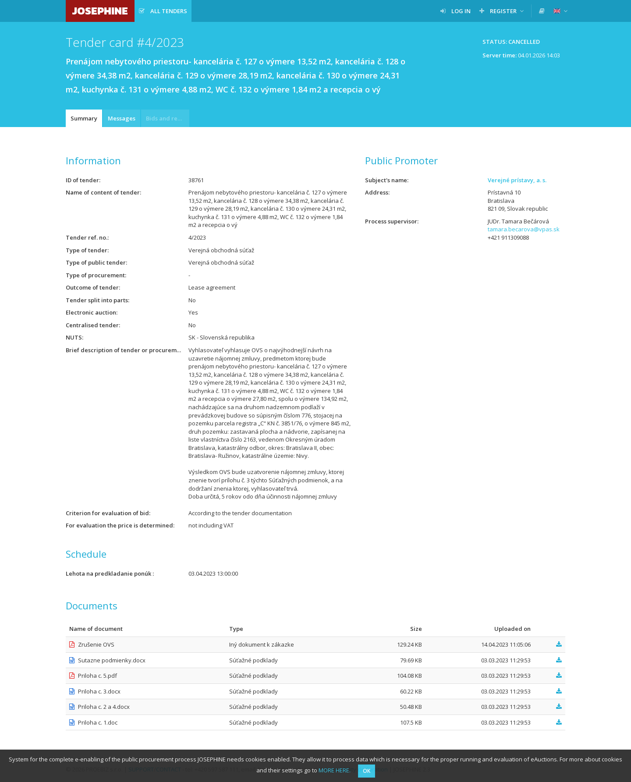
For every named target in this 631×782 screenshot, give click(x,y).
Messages (121, 118)
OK (366, 771)
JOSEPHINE (100, 10)
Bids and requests (167, 118)
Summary (84, 118)
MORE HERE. (335, 770)
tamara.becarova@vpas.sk (524, 229)
